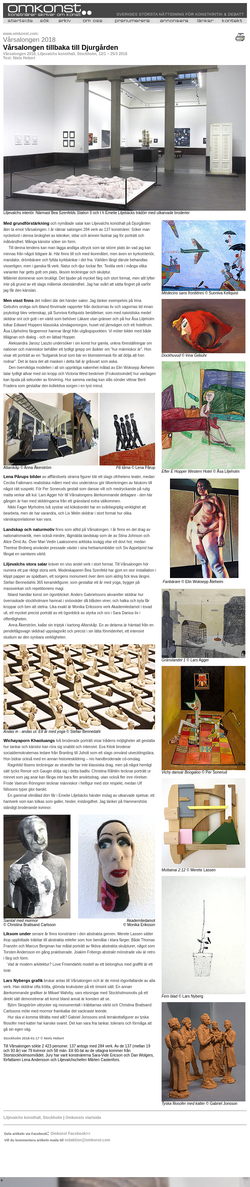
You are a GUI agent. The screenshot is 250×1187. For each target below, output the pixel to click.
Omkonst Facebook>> (70, 1133)
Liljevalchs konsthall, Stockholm (32, 1117)
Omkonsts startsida (82, 1117)
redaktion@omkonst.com (87, 1140)
